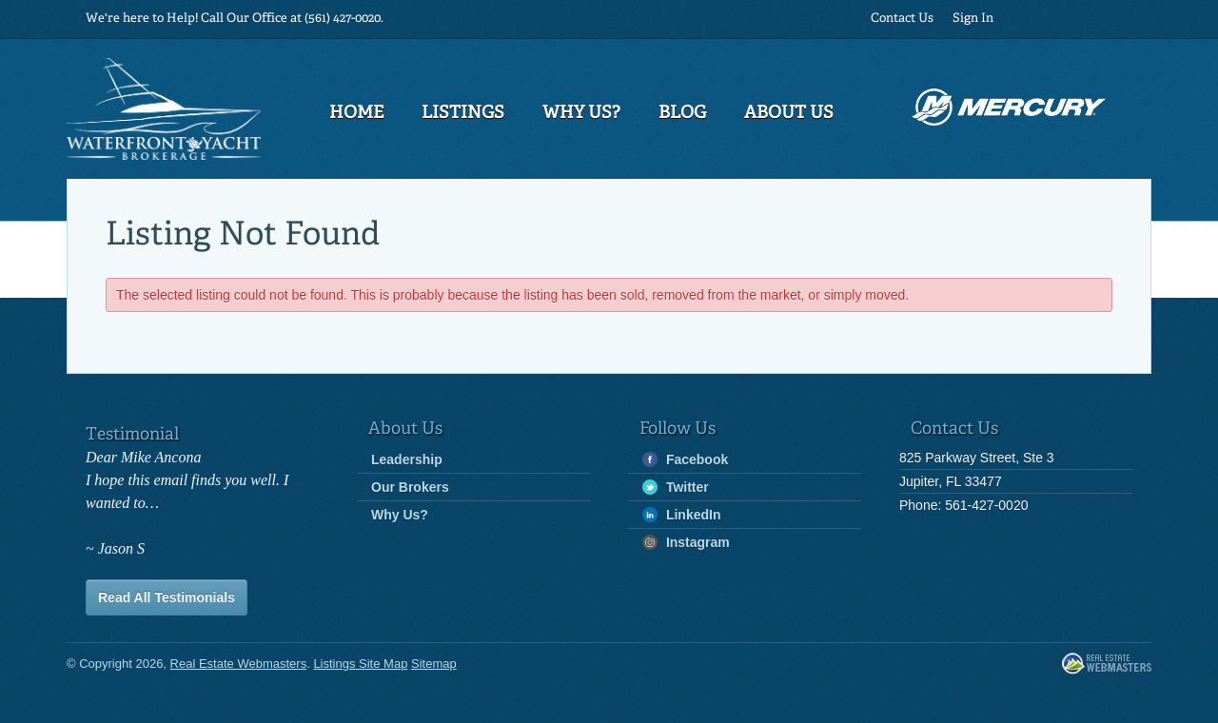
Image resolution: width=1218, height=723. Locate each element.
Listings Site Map (360, 663)
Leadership (406, 459)
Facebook (685, 460)
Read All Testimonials (166, 597)
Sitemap (434, 663)
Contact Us (902, 18)
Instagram (686, 543)
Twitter (675, 487)
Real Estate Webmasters (1106, 664)
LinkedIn (681, 515)
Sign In (973, 18)
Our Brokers (410, 487)
